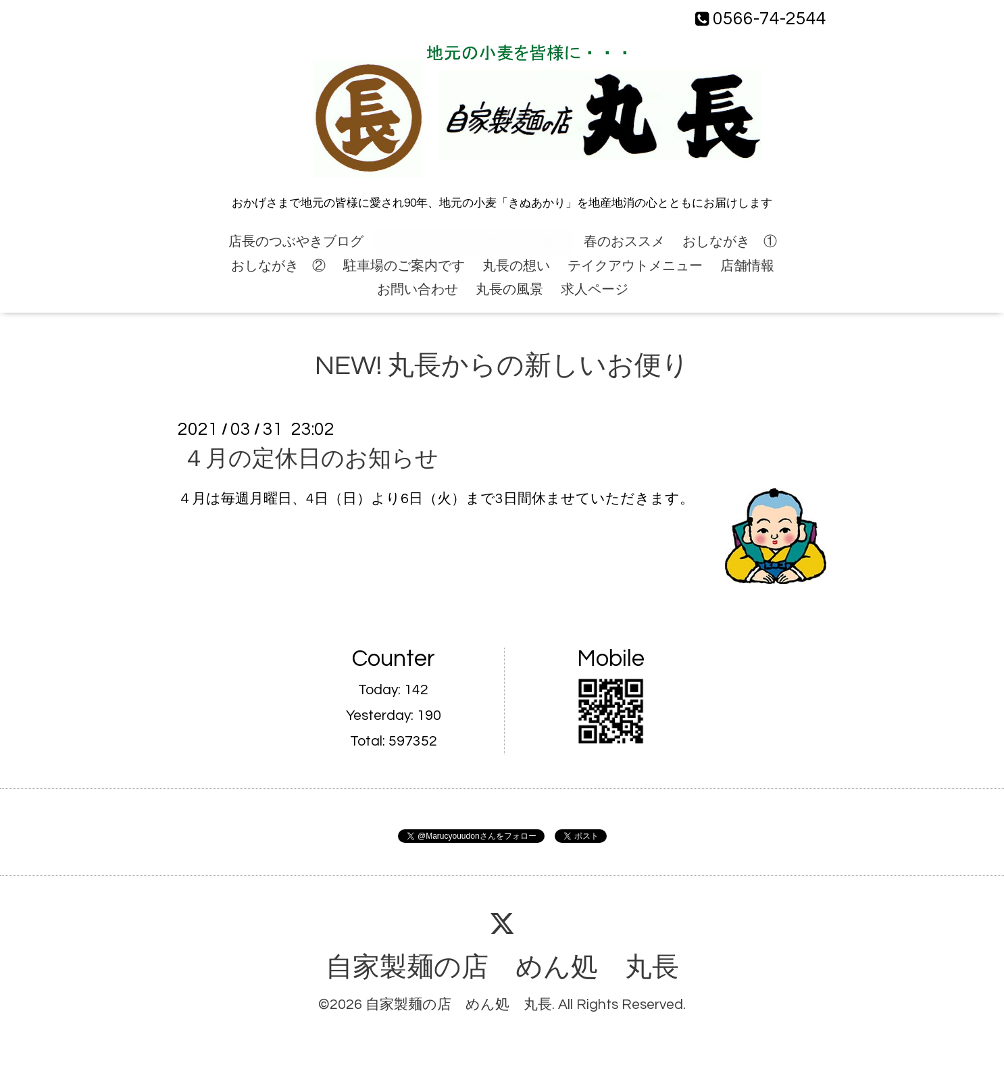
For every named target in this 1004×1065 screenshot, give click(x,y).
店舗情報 (747, 266)
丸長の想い (516, 266)
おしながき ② (278, 266)
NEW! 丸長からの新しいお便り (474, 242)
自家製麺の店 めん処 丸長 (502, 967)
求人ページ (594, 289)
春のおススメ (624, 242)
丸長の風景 (509, 289)
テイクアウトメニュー (635, 266)
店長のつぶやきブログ (295, 242)
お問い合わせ (417, 289)
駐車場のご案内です (404, 266)
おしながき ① (729, 242)
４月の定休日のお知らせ (310, 459)
